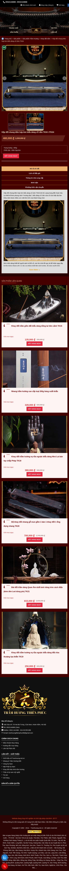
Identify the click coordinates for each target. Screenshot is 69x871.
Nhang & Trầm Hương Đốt (12, 761)
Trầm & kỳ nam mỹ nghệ (11, 772)
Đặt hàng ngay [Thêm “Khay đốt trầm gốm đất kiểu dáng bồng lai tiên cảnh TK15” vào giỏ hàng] (34, 343)
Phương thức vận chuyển (34, 187)
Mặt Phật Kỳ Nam (9, 766)
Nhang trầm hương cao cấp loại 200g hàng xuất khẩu (34, 391)
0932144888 (10, 727)
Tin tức (54, 28)
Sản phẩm (14, 32)
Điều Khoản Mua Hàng (11, 743)
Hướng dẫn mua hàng (10, 745)
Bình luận (34, 182)
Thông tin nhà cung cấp (34, 178)
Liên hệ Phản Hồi (9, 748)
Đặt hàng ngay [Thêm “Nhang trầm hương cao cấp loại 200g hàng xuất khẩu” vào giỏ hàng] (34, 409)
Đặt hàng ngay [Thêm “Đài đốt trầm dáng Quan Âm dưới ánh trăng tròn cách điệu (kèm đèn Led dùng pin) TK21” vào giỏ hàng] (34, 605)
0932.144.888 (14, 730)
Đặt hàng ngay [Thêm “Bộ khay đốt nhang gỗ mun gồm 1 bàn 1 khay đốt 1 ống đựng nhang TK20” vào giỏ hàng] (34, 539)
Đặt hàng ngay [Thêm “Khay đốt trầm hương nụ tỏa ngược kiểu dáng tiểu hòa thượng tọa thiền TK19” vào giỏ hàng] (34, 670)
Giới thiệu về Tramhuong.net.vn (14, 758)
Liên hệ (54, 32)
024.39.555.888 (25, 730)
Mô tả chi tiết (34, 169)
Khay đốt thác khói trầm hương (13, 769)
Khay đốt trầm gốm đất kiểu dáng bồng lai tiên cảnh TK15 (36, 326)
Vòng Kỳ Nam (8, 764)
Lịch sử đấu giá (34, 173)
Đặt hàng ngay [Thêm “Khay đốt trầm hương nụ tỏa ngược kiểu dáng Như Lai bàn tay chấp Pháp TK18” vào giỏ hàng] (34, 474)
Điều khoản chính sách (28, 5)
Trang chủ (13, 28)
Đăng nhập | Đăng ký (46, 5)
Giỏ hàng (60, 5)
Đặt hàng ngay (11, 156)
